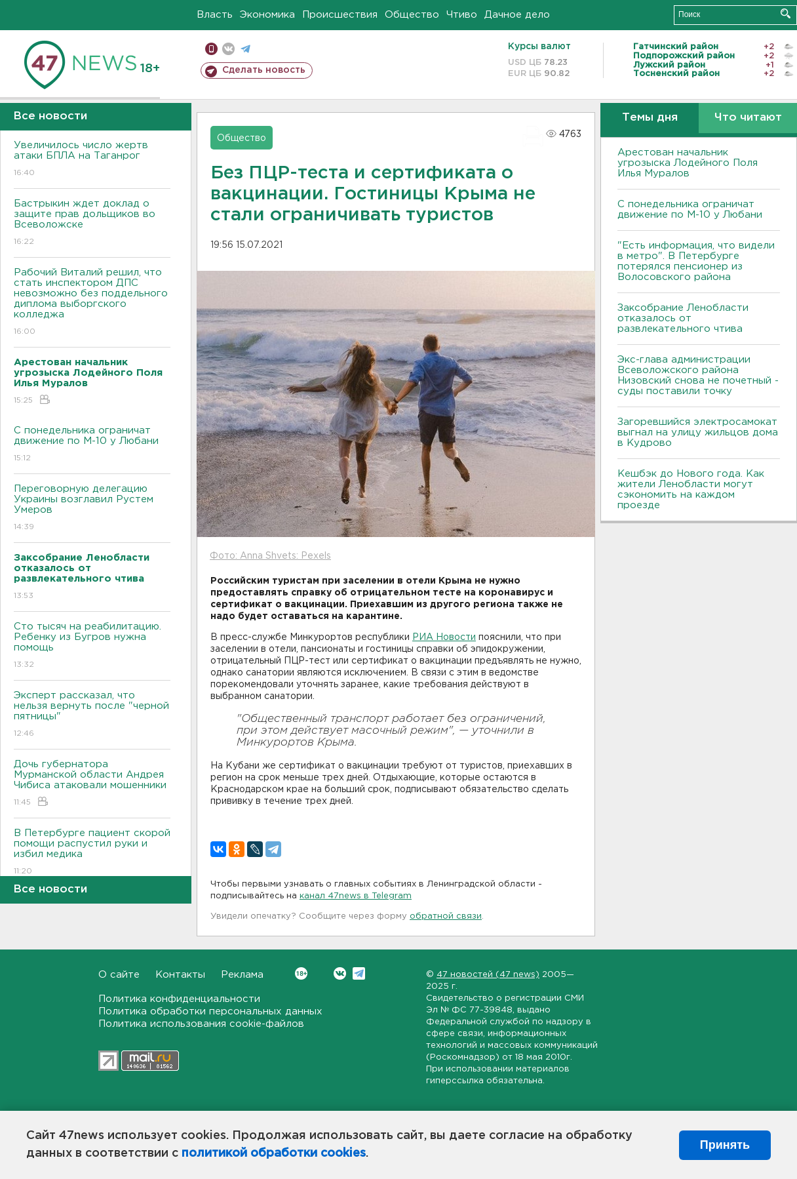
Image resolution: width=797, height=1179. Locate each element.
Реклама (242, 974)
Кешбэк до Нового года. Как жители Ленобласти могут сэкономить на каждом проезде (690, 490)
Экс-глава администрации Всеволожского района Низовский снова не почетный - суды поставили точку (698, 375)
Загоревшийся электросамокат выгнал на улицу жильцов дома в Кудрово (697, 432)
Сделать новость (263, 70)
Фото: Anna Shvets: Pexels (270, 556)
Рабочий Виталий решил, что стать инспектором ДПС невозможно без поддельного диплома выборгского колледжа (92, 302)
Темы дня (650, 118)
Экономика (267, 14)
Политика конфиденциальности (179, 999)
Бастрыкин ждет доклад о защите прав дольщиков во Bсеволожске (92, 223)
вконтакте (228, 49)
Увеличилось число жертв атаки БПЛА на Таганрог (92, 159)
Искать (785, 13)
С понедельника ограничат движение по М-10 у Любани (92, 445)
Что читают (748, 118)
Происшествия (340, 14)
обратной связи (446, 916)
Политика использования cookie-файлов (201, 1024)
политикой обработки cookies (274, 1153)
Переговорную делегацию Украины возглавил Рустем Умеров (92, 508)
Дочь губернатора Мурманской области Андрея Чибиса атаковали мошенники (92, 784)
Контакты (180, 974)
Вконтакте (301, 973)
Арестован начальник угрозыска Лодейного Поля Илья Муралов (687, 163)
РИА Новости (444, 637)
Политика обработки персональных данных (210, 1011)
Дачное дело (517, 14)
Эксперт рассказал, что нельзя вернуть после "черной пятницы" (92, 715)
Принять (725, 1144)
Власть (215, 14)
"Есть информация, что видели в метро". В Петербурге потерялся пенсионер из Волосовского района (696, 261)
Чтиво (461, 14)
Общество (412, 14)
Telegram (359, 973)
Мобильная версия (211, 49)
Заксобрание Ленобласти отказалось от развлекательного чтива (682, 318)
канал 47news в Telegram (356, 896)
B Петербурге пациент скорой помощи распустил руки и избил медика (92, 853)
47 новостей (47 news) (488, 974)
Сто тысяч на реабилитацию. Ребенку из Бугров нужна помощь (92, 646)
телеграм (245, 49)
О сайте (119, 974)
